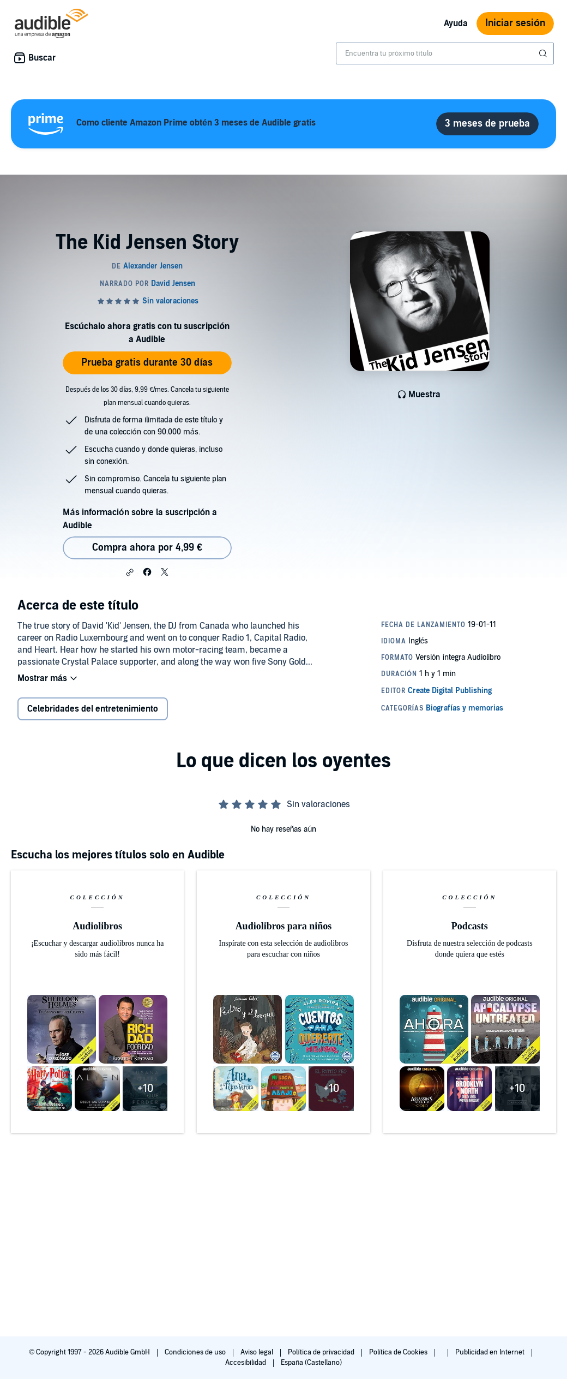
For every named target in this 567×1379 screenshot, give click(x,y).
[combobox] (445, 53)
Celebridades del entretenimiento (92, 708)
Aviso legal (257, 1352)
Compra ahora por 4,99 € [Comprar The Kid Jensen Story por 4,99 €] (147, 547)
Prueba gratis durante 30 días (147, 362)
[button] (129, 572)
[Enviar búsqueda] (544, 53)
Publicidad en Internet (490, 1352)
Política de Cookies (399, 1352)
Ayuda (456, 23)
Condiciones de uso (196, 1352)
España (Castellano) (311, 1362)
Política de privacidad (322, 1352)
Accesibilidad (246, 1362)
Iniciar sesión (515, 23)
